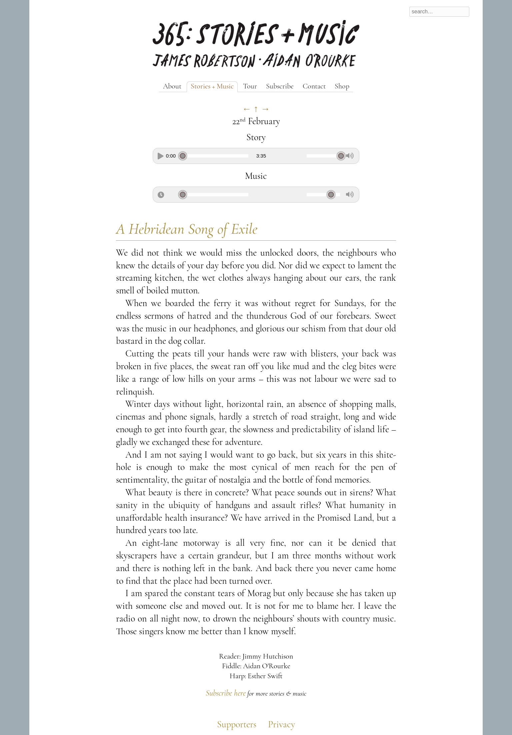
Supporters (236, 725)
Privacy (281, 725)
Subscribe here (226, 694)
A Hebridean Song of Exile (186, 229)
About (172, 86)
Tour (250, 86)
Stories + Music (212, 86)
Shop (342, 86)
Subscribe (280, 86)
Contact (314, 86)
